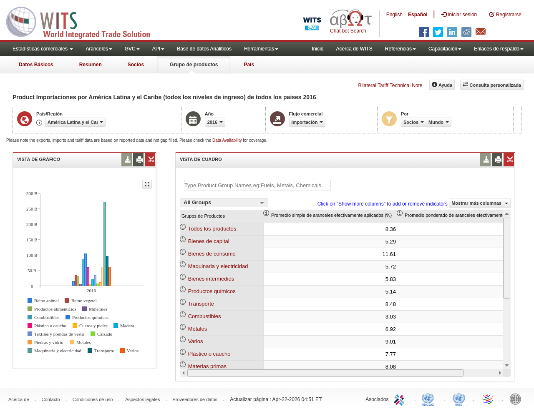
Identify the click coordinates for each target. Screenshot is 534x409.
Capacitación (444, 49)
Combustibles (204, 316)
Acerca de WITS (354, 49)
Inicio (317, 49)
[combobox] (224, 202)
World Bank (517, 398)
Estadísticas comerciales (43, 49)
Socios (136, 65)
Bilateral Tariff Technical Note (390, 85)
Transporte (201, 304)
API (158, 49)
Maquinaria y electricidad (218, 266)
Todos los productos (212, 229)
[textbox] (257, 185)
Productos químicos (212, 291)
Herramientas (261, 49)
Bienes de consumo (212, 254)
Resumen (90, 65)
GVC (132, 49)
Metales (197, 329)
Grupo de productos (194, 65)
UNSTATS (459, 398)
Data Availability (227, 140)
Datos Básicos (36, 65)
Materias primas (207, 366)
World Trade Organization (488, 398)
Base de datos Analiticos (204, 49)
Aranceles (99, 49)
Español (418, 15)
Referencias (400, 49)
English (394, 15)
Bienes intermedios (211, 279)
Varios (195, 341)
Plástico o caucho (209, 354)
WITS (83, 21)
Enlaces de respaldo (499, 49)
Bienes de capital (208, 241)
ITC (400, 398)
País (249, 65)
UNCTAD (429, 398)
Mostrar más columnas (479, 203)
